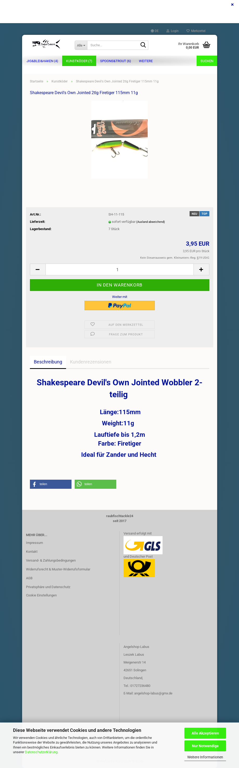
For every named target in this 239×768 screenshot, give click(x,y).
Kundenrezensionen (90, 362)
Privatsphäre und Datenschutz (48, 587)
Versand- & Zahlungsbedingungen (51, 560)
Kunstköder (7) (79, 61)
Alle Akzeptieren (205, 733)
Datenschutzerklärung (41, 752)
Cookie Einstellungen (41, 595)
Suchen (207, 61)
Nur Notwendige (205, 746)
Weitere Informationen (205, 757)
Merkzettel (195, 31)
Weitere (146, 61)
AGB (29, 578)
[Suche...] (81, 45)
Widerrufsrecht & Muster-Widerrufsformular (58, 569)
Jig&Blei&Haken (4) (42, 61)
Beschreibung (48, 362)
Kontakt (31, 552)
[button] (155, 31)
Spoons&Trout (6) (115, 61)
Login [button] (172, 31)
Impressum (34, 543)
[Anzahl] (120, 269)
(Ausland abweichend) (150, 222)
